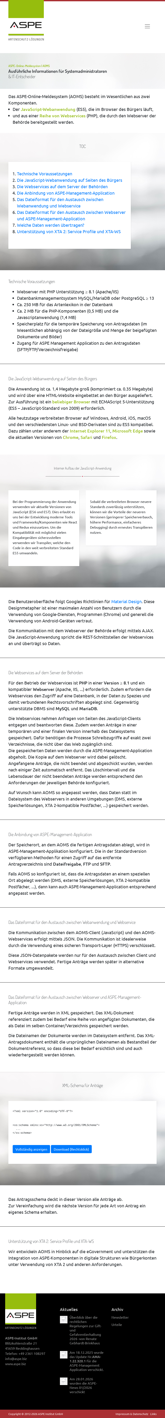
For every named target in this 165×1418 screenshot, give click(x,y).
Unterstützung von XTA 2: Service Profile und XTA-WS (69, 231)
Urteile (117, 1324)
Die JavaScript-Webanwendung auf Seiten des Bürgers (69, 180)
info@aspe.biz (16, 1358)
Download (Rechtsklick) (71, 1149)
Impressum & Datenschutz (132, 1414)
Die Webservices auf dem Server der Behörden (62, 186)
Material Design (126, 601)
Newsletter (120, 1317)
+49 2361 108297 (31, 1353)
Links (153, 1414)
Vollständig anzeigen (31, 1149)
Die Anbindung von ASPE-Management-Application (66, 192)
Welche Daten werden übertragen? (50, 225)
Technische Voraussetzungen (44, 173)
